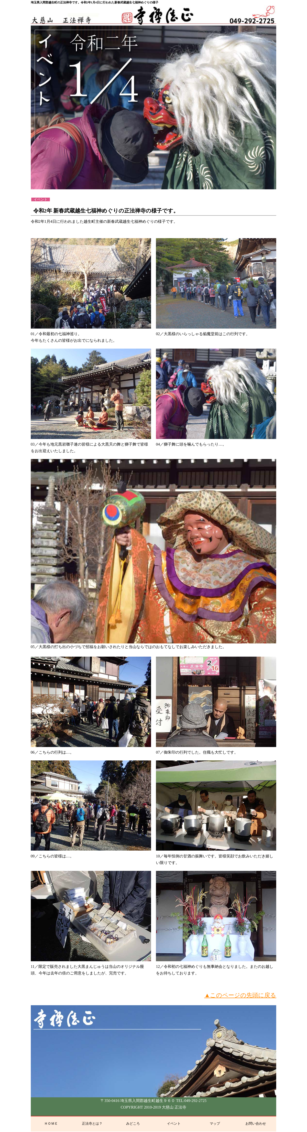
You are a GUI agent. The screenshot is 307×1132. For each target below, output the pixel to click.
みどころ (133, 1123)
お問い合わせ (255, 1123)
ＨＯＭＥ (51, 1123)
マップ (215, 1123)
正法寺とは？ (92, 1123)
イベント (174, 1123)
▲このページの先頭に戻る (240, 995)
